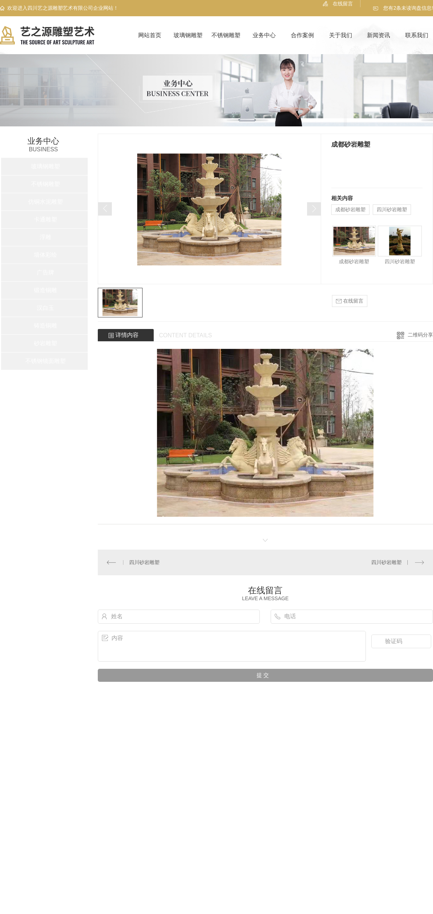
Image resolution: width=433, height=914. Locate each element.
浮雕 (45, 237)
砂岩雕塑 (45, 343)
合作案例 (302, 35)
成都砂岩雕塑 (350, 209)
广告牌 (45, 272)
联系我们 (416, 35)
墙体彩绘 (45, 255)
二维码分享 (420, 335)
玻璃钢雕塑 (188, 35)
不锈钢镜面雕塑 (45, 361)
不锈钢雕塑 (225, 35)
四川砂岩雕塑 (392, 209)
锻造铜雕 (45, 290)
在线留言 (343, 4)
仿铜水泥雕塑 (45, 202)
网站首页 (149, 35)
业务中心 (264, 35)
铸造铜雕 (45, 325)
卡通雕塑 (45, 219)
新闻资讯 (378, 35)
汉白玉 (45, 308)
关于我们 (340, 35)
